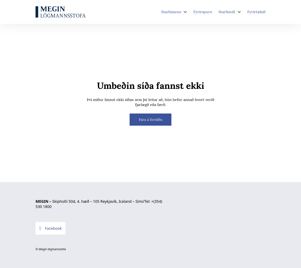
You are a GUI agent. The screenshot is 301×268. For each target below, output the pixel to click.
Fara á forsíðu (150, 119)
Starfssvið (226, 11)
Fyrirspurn (202, 11)
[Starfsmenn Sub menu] (185, 12)
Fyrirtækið (256, 11)
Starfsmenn (171, 11)
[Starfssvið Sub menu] (239, 12)
